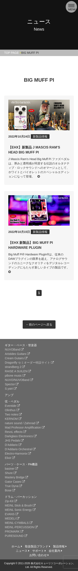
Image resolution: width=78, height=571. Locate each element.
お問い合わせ (39, 555)
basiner (11, 468)
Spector (12, 384)
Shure (10, 473)
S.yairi (11, 388)
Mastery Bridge (16, 477)
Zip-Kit (11, 501)
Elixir (10, 458)
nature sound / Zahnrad (22, 423)
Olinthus (12, 410)
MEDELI (12, 518)
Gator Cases (15, 481)
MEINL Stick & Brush (20, 505)
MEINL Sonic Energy (20, 509)
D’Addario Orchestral (20, 449)
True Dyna (13, 486)
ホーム (16, 546)
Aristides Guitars (17, 354)
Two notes (13, 414)
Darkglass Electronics (21, 436)
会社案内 (55, 550)
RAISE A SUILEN (18, 371)
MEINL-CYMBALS (18, 522)
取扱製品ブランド (37, 546)
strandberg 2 (15, 367)
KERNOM (13, 418)
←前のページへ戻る (39, 324)
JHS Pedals (14, 440)
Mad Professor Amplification (25, 427)
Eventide (12, 405)
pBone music (15, 375)
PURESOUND (16, 535)
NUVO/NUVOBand (19, 380)
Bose (10, 490)
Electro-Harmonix (18, 453)
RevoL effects (15, 431)
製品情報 (60, 546)
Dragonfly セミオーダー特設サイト (29, 362)
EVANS (11, 514)
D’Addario (13, 445)
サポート (39, 550)
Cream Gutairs (16, 358)
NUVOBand (14, 349)
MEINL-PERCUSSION (21, 527)
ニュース (22, 550)
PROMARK (14, 531)
